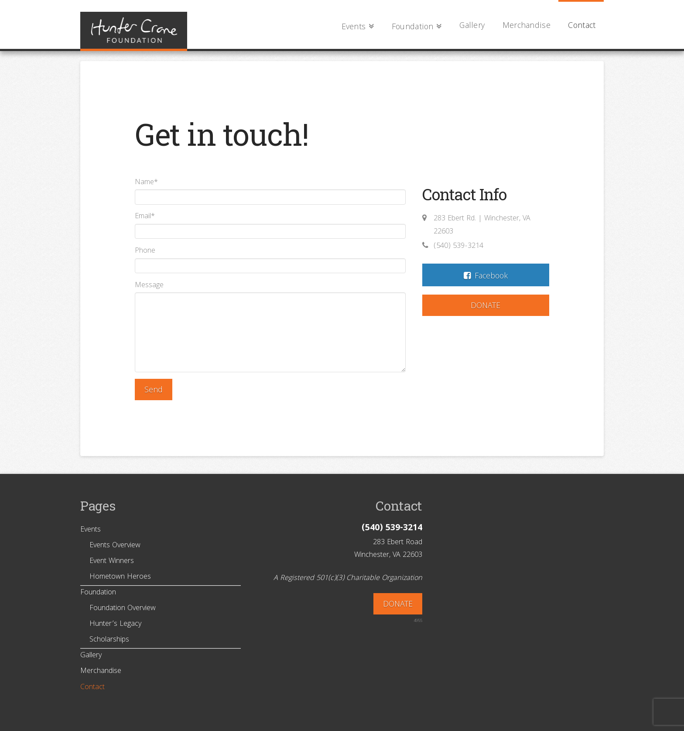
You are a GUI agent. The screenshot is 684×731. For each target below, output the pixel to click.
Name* (270, 191)
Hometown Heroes (120, 577)
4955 (418, 621)
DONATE (485, 306)
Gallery (91, 656)
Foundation (98, 593)
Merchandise (100, 672)
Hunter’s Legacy (115, 624)
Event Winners (111, 562)
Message (270, 292)
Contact (92, 688)
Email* (270, 225)
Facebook (486, 277)
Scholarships (109, 640)
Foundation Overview (122, 609)
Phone (270, 260)
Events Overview (114, 546)
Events (90, 530)
